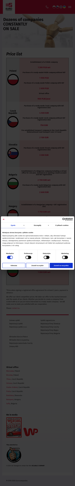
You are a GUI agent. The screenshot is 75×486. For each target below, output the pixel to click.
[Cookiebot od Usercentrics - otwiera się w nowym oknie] (64, 219)
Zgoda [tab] (13, 225)
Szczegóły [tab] (37, 225)
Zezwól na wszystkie (61, 265)
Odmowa (14, 265)
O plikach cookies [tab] (62, 225)
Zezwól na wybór (37, 265)
